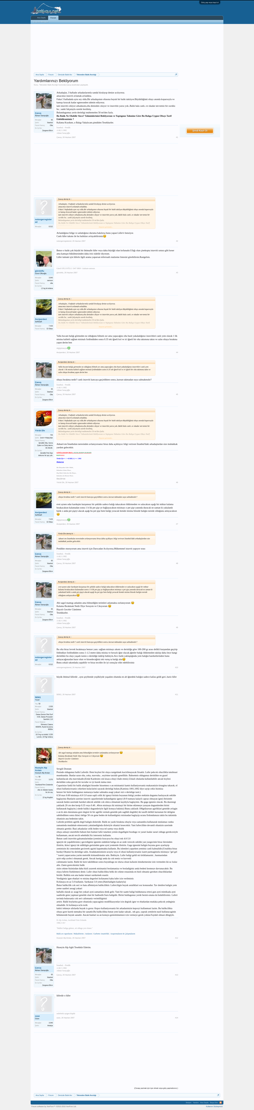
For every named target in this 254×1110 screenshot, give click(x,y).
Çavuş (68, 85)
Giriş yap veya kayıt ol (210, 2)
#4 (177, 352)
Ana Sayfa (41, 18)
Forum (53, 18)
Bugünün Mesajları (41, 22)
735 (51, 435)
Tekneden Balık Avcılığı (48, 85)
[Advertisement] (106, 48)
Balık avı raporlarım (64, 934)
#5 (177, 394)
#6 (177, 482)
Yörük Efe (40, 430)
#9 (177, 627)
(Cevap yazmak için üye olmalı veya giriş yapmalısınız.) (156, 1088)
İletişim (188, 1103)
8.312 (51, 226)
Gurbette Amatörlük (101, 934)
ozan (37, 1016)
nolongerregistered (43, 220)
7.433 (51, 326)
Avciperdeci (41, 319)
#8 (177, 563)
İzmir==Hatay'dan (46, 438)
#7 (177, 524)
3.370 (51, 779)
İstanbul (50, 123)
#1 (177, 137)
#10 (176, 667)
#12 (176, 938)
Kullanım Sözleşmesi (214, 1106)
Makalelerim (79, 934)
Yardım (196, 1103)
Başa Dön (214, 1103)
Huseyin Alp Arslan (41, 769)
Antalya (50, 1025)
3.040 (51, 1023)
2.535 (51, 706)
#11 (176, 694)
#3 (177, 273)
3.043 (51, 278)
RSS (220, 1102)
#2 (177, 241)
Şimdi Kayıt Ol (199, 130)
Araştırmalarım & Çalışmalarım (122, 934)
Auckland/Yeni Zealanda (44, 785)
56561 (38, 697)
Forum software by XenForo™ (53, 1106)
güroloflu (39, 271)
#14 (176, 1018)
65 (52, 120)
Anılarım (88, 934)
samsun (50, 280)
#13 (176, 975)
